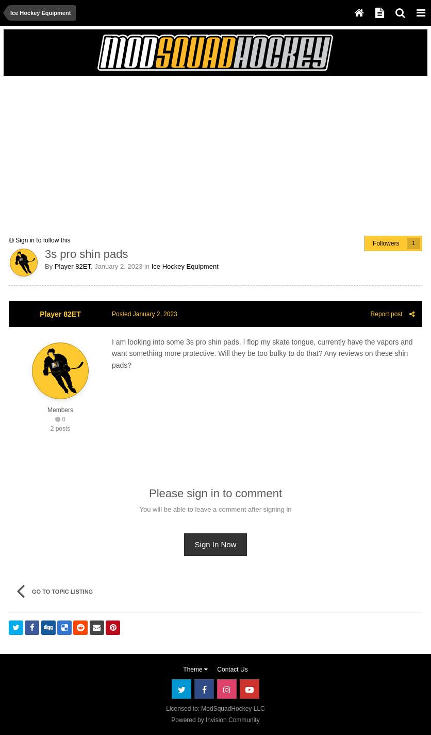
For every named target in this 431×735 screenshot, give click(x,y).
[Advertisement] (129, 153)
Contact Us (232, 669)
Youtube (249, 689)
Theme (195, 669)
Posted (144, 314)
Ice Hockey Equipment (185, 266)
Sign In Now (216, 544)
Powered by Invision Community (215, 720)
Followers (386, 243)
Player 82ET (73, 266)
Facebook (204, 689)
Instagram (227, 689)
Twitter (181, 689)
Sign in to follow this (42, 240)
